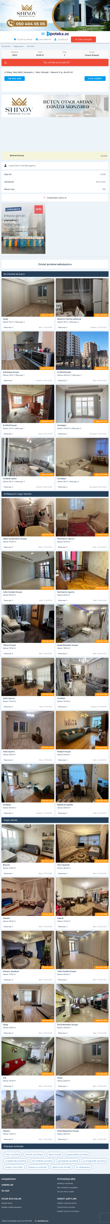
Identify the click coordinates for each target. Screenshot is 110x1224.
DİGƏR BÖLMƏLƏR (11, 1198)
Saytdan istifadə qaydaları (11, 1207)
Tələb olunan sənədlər (66, 1207)
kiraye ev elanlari (37, 1167)
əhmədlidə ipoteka (42, 1160)
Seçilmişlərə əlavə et (57, 198)
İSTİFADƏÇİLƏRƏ (66, 1179)
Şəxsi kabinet (44, 39)
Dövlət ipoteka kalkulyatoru (55, 264)
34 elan (103, 155)
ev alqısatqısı (83, 1167)
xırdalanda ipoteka (15, 1160)
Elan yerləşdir (85, 39)
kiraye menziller (14, 1167)
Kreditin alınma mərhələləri (68, 1211)
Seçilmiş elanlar (24, 39)
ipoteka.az (43, 1221)
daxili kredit (54, 1154)
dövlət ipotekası (34, 1154)
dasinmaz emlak (61, 1167)
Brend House (17, 155)
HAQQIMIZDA (8, 1179)
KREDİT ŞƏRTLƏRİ (67, 1198)
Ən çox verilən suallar (65, 1192)
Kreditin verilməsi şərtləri (67, 1203)
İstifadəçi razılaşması (65, 1183)
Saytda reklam (7, 1203)
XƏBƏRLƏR (7, 1185)
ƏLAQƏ (5, 1190)
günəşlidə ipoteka (68, 1160)
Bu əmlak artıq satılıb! (57, 62)
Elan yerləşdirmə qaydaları (67, 1187)
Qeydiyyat (63, 39)
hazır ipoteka (12, 1154)
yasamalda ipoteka (77, 1154)
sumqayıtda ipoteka (94, 1160)
